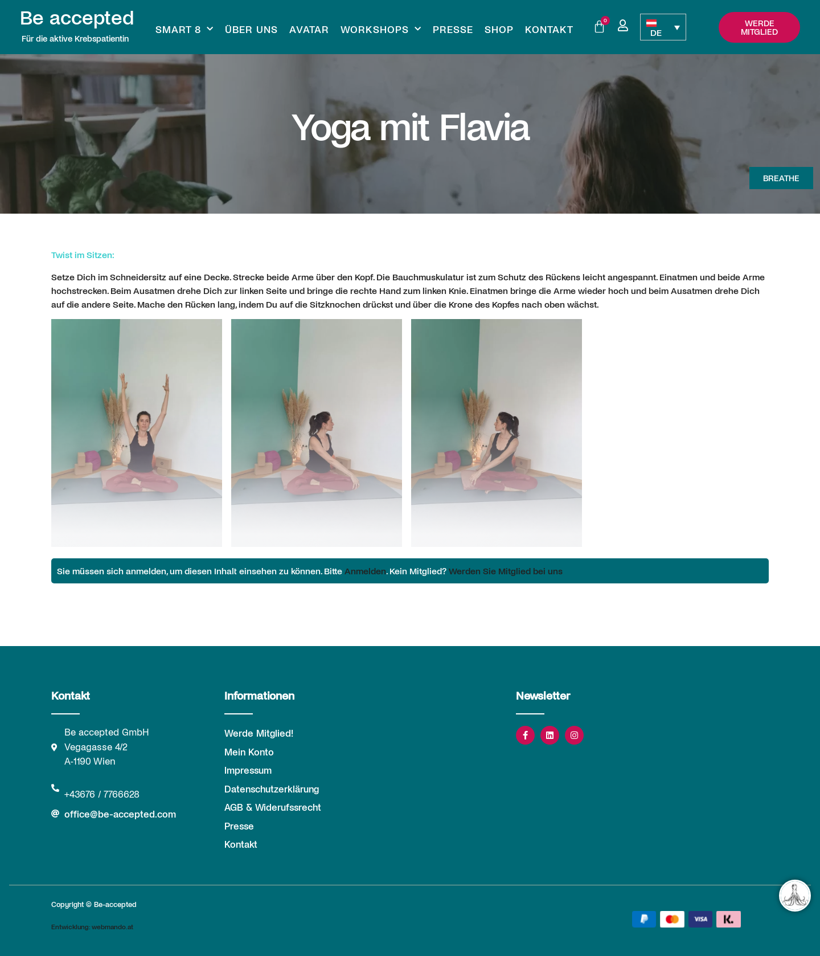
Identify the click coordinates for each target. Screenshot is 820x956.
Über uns (251, 29)
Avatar (309, 29)
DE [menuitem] (656, 32)
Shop (499, 29)
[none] (663, 27)
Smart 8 (184, 29)
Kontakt (549, 29)
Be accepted (77, 16)
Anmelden (365, 570)
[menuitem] (663, 27)
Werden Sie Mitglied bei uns (506, 570)
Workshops (381, 29)
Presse (453, 29)
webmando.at (112, 926)
